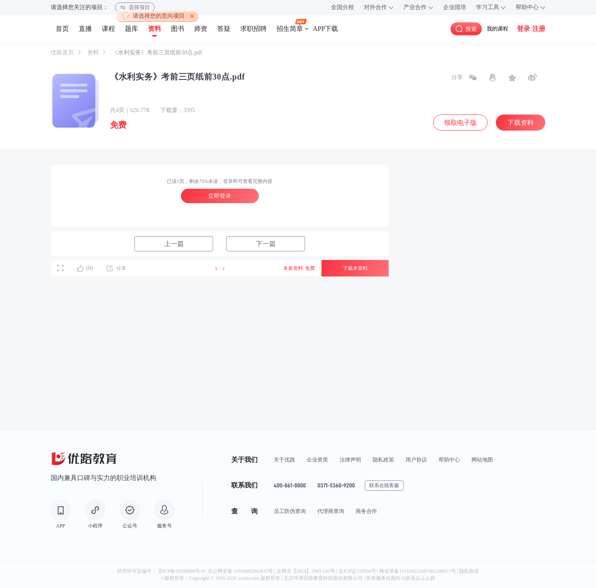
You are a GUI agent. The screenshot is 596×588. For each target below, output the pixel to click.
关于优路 (284, 460)
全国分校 (342, 7)
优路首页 (63, 52)
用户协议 (416, 460)
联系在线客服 (384, 485)
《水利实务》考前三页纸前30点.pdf (157, 52)
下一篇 (266, 243)
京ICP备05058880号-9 (181, 571)
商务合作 (366, 511)
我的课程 (497, 29)
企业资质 (317, 460)
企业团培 (454, 7)
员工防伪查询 (290, 511)
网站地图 (482, 460)
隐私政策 (383, 460)
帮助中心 (449, 460)
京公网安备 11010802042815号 (241, 571)
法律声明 (350, 460)
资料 (94, 52)
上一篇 (174, 243)
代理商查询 (330, 511)
